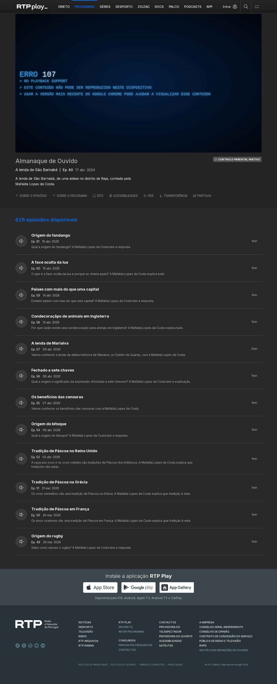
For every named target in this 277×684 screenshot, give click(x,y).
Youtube (36, 645)
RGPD (202, 645)
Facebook (17, 645)
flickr (43, 645)
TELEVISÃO (86, 631)
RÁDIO (83, 636)
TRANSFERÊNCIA (173, 195)
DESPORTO (86, 627)
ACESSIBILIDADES (123, 195)
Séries (105, 7)
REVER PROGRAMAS (131, 631)
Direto (64, 7)
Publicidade (175, 664)
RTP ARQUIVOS (88, 640)
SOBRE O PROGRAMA (70, 195)
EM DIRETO (126, 627)
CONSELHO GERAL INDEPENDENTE (221, 627)
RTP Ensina (86, 645)
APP (209, 7)
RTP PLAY (125, 622)
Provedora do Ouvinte (176, 636)
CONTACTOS (167, 622)
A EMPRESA (206, 622)
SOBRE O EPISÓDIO (31, 195)
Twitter (24, 645)
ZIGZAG (144, 7)
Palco (174, 7)
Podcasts (192, 7)
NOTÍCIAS (85, 622)
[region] (138, 83)
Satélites (166, 645)
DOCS (159, 7)
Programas (85, 7)
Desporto (124, 7)
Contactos (127, 649)
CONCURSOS (127, 640)
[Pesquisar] (246, 6)
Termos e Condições (152, 664)
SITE (98, 195)
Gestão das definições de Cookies (223, 650)
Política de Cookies (123, 664)
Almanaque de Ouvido (46, 161)
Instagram (30, 645)
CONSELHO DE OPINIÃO (214, 631)
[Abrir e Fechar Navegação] (256, 7)
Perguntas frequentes (135, 645)
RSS (149, 195)
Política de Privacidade (93, 664)
